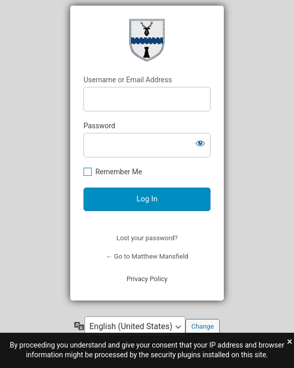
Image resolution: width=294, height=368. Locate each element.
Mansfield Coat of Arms (147, 40)
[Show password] (200, 143)
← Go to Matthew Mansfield (147, 256)
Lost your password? (147, 238)
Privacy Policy (147, 279)
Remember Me (118, 172)
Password (99, 126)
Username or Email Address (127, 80)
